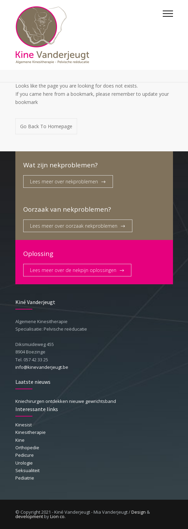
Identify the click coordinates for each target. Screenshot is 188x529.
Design (138, 512)
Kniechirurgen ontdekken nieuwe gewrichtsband (65, 401)
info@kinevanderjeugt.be (41, 367)
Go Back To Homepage (46, 126)
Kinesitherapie (30, 432)
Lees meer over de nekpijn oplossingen (73, 270)
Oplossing (38, 253)
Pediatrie (24, 478)
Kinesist (23, 425)
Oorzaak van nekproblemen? (67, 209)
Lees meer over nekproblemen (64, 181)
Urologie (24, 463)
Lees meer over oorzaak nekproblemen (73, 226)
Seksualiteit (27, 470)
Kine (20, 440)
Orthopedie (27, 447)
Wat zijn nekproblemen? (60, 165)
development (29, 516)
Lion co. (58, 516)
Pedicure (24, 455)
